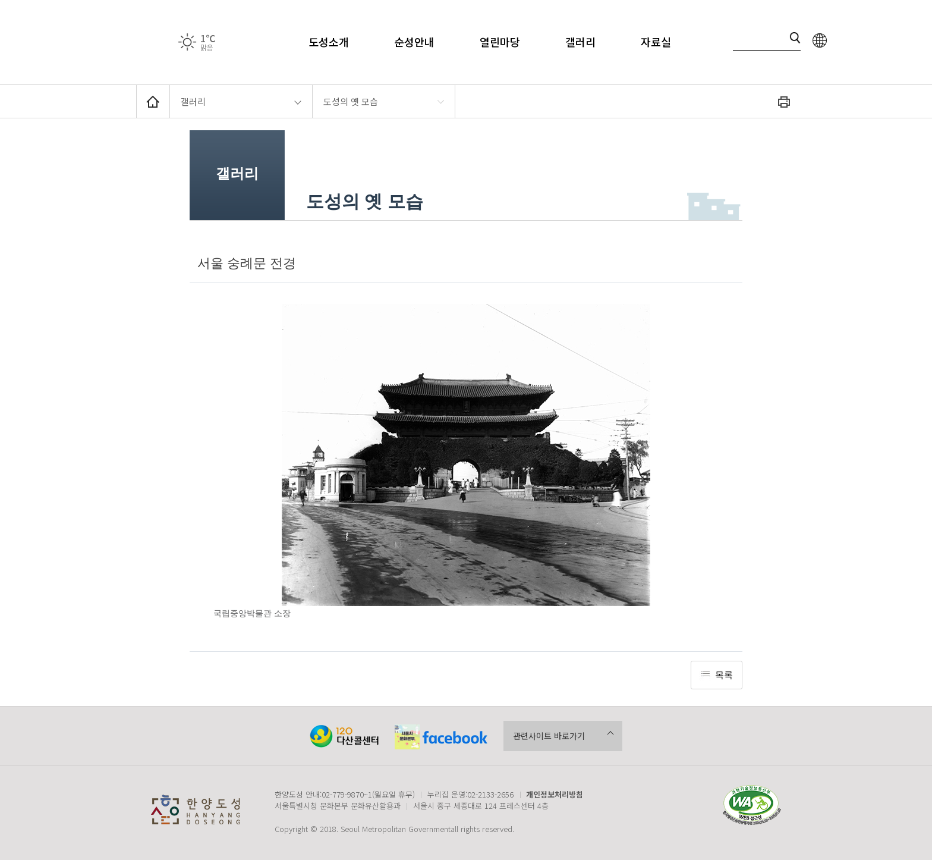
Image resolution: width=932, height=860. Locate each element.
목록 (724, 675)
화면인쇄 (784, 101)
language (820, 40)
